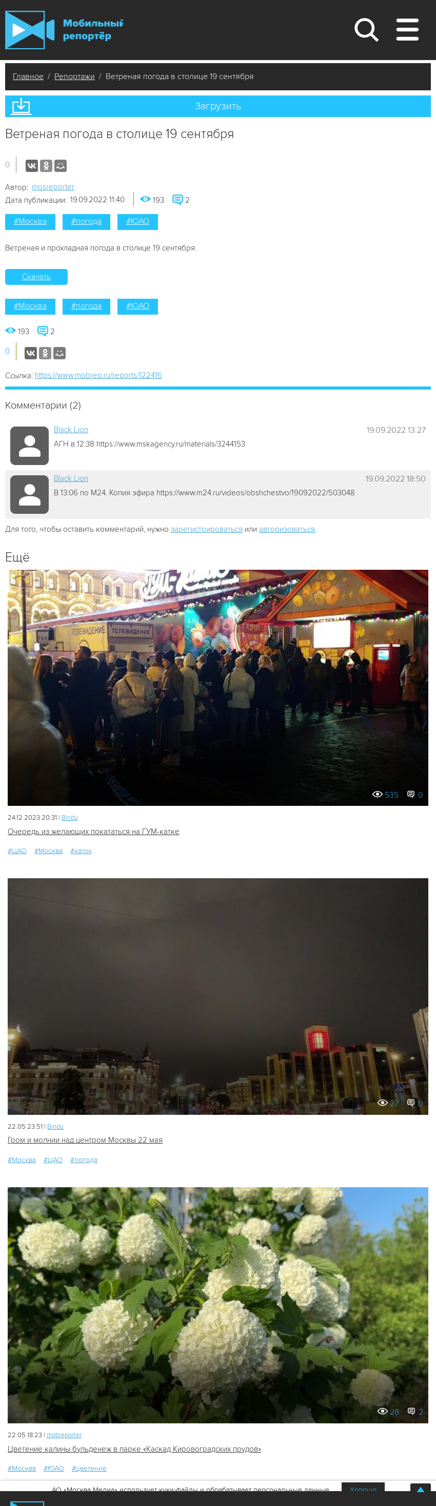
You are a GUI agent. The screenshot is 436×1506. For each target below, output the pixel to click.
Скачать (36, 276)
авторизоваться (287, 529)
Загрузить (218, 106)
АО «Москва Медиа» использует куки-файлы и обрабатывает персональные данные (190, 1489)
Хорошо (363, 1489)
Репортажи (74, 76)
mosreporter (53, 186)
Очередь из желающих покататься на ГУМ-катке (94, 831)
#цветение (89, 1468)
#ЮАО (137, 221)
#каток (81, 850)
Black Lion (71, 429)
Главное (28, 76)
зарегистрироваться (207, 529)
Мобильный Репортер (64, 30)
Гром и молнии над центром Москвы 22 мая (85, 1140)
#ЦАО (17, 850)
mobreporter (64, 1435)
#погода (86, 221)
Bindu (70, 818)
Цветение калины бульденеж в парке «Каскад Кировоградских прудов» (134, 1449)
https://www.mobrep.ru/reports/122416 (98, 375)
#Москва (30, 221)
